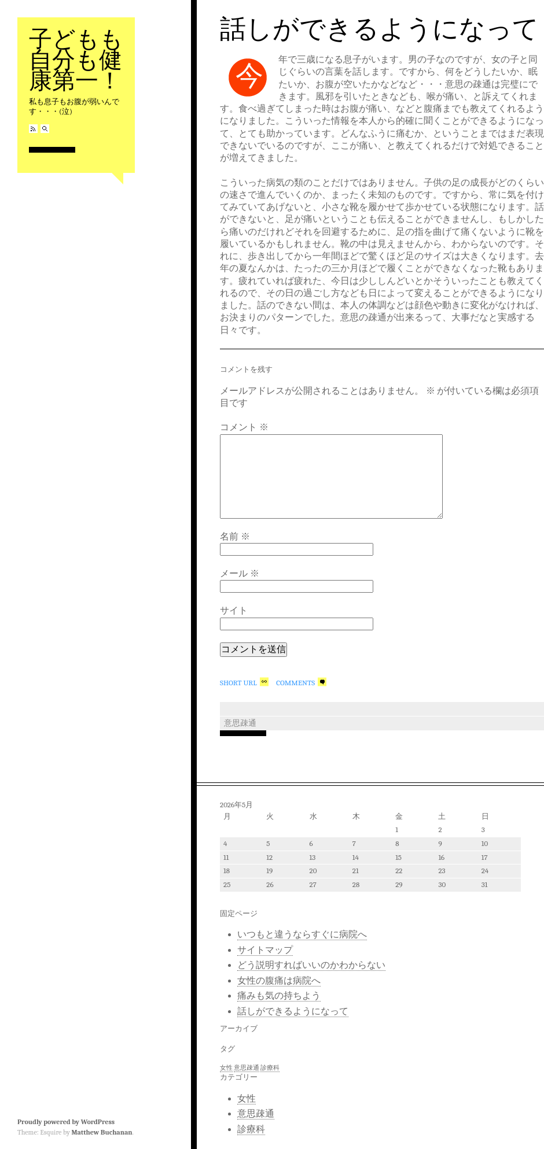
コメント (244, 427)
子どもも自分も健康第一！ (76, 60)
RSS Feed (33, 128)
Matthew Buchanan (101, 1132)
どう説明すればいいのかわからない (311, 965)
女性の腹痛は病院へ (279, 981)
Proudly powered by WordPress (66, 1122)
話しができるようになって (379, 28)
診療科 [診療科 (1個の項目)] (270, 1068)
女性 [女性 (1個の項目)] (226, 1068)
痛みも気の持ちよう (279, 996)
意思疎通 (240, 723)
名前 (235, 536)
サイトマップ (265, 950)
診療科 (251, 1129)
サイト (234, 610)
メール (239, 573)
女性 (246, 1098)
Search (45, 128)
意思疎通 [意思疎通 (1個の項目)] (246, 1068)
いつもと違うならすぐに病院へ (302, 934)
